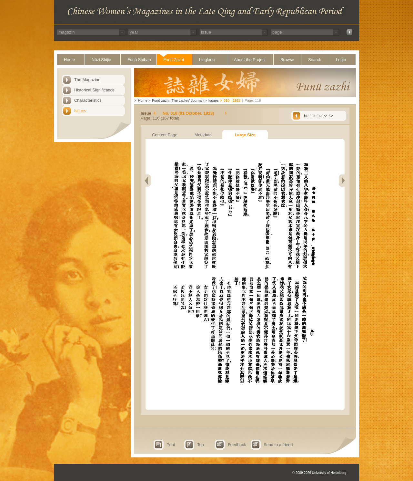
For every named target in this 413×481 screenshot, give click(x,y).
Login (341, 59)
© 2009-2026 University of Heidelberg (319, 473)
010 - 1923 (232, 100)
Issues (80, 110)
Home (69, 59)
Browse (287, 59)
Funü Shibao (139, 59)
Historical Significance (94, 90)
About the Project (250, 59)
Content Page (164, 134)
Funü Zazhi (173, 59)
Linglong (207, 59)
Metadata (203, 134)
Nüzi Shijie (101, 59)
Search (314, 59)
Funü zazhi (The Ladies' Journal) (178, 100)
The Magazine (87, 79)
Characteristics (88, 100)
